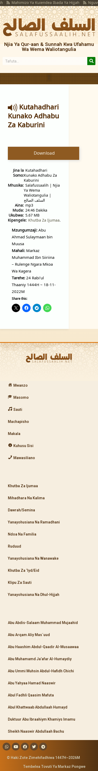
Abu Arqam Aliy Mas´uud (29, 635)
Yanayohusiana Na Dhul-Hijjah (33, 594)
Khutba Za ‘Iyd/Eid (23, 570)
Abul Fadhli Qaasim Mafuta (31, 695)
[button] (49, 77)
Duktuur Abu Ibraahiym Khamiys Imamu (41, 719)
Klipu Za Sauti (20, 582)
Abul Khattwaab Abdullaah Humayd (37, 707)
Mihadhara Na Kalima (26, 498)
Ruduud (14, 546)
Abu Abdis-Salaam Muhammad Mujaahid (43, 623)
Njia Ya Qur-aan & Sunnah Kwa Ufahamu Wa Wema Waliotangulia (49, 46)
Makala (14, 434)
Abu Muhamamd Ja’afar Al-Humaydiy (40, 659)
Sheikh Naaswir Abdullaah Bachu (36, 731)
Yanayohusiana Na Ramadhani (34, 522)
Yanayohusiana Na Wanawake (33, 558)
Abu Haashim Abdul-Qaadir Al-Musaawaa (43, 647)
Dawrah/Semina (21, 510)
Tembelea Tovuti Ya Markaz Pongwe (54, 766)
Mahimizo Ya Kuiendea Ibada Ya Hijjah (39, 2)
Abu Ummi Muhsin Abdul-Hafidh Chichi (41, 671)
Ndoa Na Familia (22, 534)
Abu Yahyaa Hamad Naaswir (32, 683)
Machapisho (18, 421)
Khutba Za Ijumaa (44, 220)
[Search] (91, 61)
